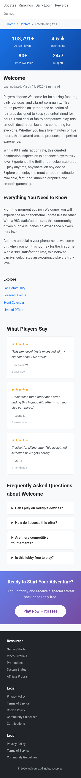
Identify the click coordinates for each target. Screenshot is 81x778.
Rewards (61, 5)
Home (11, 24)
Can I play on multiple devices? (39, 508)
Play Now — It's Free (40, 611)
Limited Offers (13, 310)
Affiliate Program (18, 676)
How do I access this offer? (36, 523)
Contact (25, 24)
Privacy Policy (16, 696)
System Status (16, 669)
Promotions (15, 663)
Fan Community (14, 288)
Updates (9, 5)
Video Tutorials (17, 656)
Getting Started (17, 649)
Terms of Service (18, 703)
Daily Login (44, 5)
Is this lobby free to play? (34, 558)
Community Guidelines (22, 717)
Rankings (26, 5)
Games (8, 14)
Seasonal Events (14, 295)
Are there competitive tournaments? (29, 540)
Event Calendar (13, 303)
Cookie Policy (16, 710)
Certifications (16, 723)
